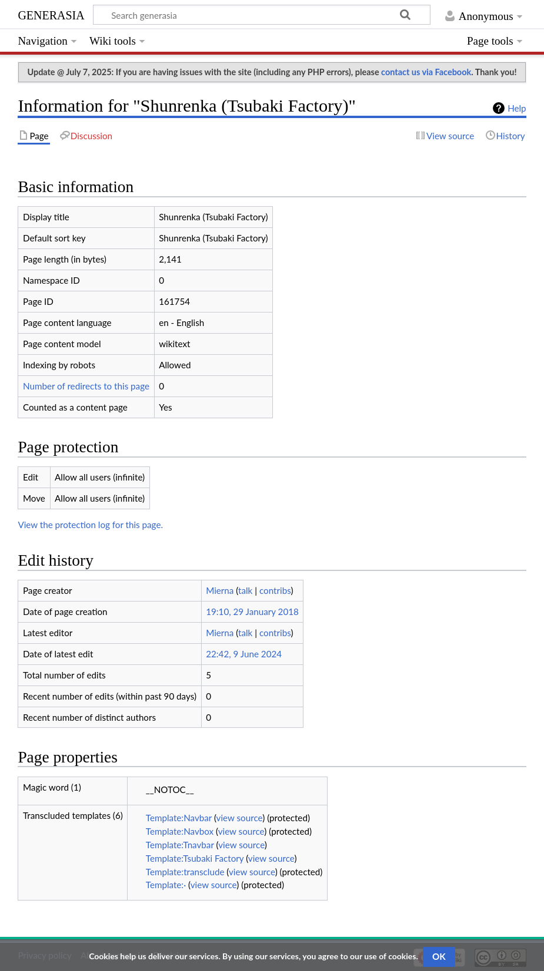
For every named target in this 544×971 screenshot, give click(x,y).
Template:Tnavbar (180, 844)
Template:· (166, 884)
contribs (275, 590)
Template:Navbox (179, 831)
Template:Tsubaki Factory (194, 858)
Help (517, 108)
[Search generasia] (262, 14)
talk (245, 590)
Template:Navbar (179, 817)
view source (239, 817)
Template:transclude (185, 871)
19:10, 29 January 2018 (252, 611)
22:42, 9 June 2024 (244, 654)
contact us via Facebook (426, 72)
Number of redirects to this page (86, 386)
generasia (51, 14)
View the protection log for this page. (90, 524)
